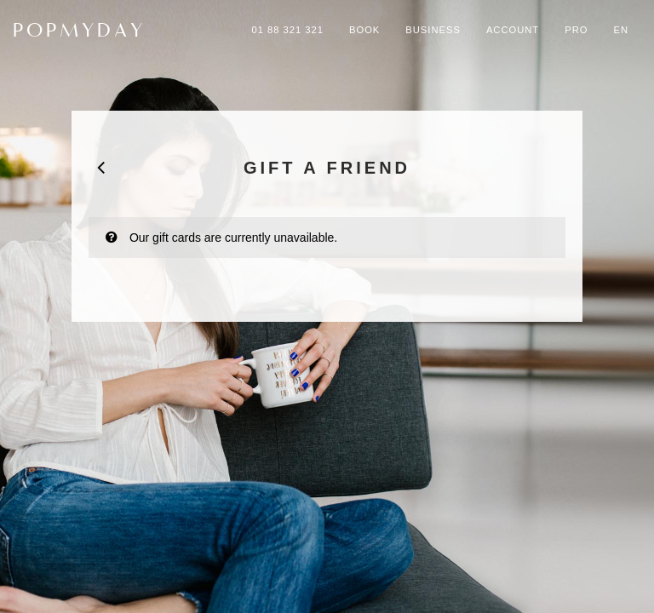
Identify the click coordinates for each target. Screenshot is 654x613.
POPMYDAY (79, 29)
